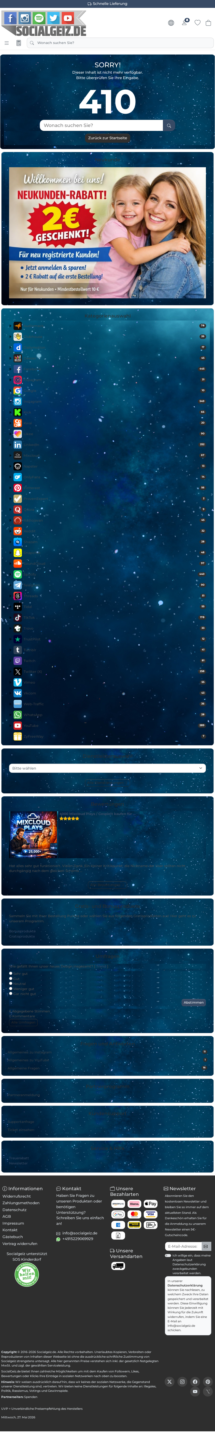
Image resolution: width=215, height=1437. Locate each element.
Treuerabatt (19, 1158)
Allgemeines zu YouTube (107, 1060)
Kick (115, 412)
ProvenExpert (115, 499)
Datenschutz (14, 1209)
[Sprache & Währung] (171, 22)
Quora (115, 509)
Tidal (115, 607)
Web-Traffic (115, 704)
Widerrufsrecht (16, 1196)
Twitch (115, 661)
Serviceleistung (58, 1365)
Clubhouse (115, 336)
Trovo (115, 628)
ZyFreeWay (115, 736)
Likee (115, 434)
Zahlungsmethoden (21, 1203)
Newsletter (18, 1163)
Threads (115, 596)
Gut (14, 979)
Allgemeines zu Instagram (107, 1052)
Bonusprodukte (22, 931)
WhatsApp (115, 715)
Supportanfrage (21, 1122)
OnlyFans (115, 477)
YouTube (115, 725)
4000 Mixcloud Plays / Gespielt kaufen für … (97, 814)
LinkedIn (115, 444)
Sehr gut (18, 974)
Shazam (115, 542)
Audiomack (115, 326)
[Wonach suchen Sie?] (101, 125)
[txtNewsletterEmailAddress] (183, 1246)
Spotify (115, 574)
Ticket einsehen (21, 1130)
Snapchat (115, 553)
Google (115, 390)
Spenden (30, 1397)
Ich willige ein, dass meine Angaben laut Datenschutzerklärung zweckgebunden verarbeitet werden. (191, 1264)
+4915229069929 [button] (77, 1238)
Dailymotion (115, 347)
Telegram (115, 585)
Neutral (17, 984)
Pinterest (115, 488)
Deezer (115, 358)
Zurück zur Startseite (107, 138)
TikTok (115, 617)
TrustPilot (115, 639)
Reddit (115, 531)
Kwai (115, 423)
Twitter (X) (115, 671)
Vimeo (115, 682)
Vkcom (115, 693)
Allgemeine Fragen (107, 1068)
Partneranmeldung (24, 1095)
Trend (101, 966)
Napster (115, 466)
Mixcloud (115, 455)
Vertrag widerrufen (19, 1243)
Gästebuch (12, 1236)
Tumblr (115, 650)
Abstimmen (194, 1002)
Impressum (13, 1223)
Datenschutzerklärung (185, 1285)
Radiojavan (115, 520)
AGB (6, 1216)
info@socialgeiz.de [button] (79, 1233)
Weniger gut (21, 989)
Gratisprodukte (22, 936)
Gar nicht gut (22, 994)
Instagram (115, 401)
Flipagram (115, 380)
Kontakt (9, 1230)
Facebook (115, 369)
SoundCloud (115, 563)
